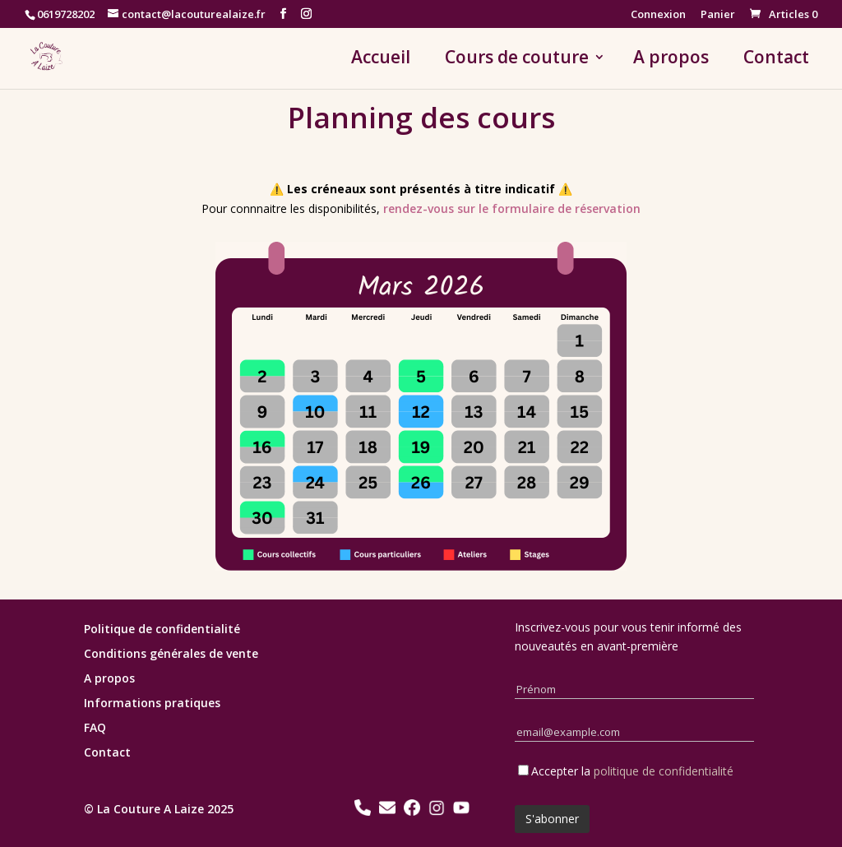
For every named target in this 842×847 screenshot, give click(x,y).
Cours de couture (517, 59)
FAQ (95, 728)
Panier (718, 15)
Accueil (380, 59)
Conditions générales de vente (171, 654)
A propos (671, 59)
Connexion (658, 15)
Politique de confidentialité (162, 629)
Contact (776, 59)
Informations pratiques (152, 703)
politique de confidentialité (663, 771)
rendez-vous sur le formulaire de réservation (512, 208)
